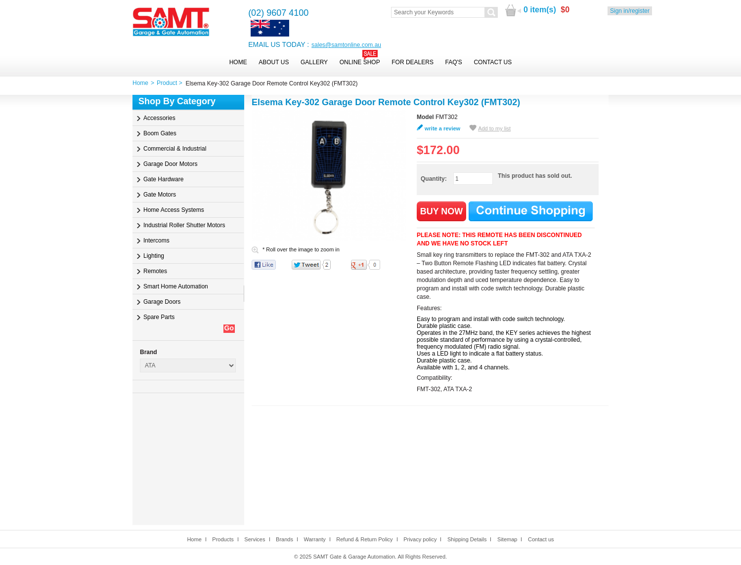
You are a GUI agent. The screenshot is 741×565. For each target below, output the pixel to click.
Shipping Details (467, 539)
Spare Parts (158, 317)
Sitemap (507, 539)
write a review (442, 128)
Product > (171, 83)
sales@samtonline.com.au (346, 44)
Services (254, 539)
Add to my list (494, 128)
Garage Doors (161, 301)
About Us (274, 62)
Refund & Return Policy (364, 539)
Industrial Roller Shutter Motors (184, 225)
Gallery (314, 62)
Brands (284, 539)
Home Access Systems (173, 209)
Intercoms (156, 240)
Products (222, 539)
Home (238, 62)
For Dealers (413, 62)
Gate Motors (159, 194)
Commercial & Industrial (174, 148)
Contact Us (493, 62)
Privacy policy (419, 539)
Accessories (159, 118)
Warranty (314, 539)
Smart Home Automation (175, 286)
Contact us (541, 539)
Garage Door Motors (170, 164)
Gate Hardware (163, 179)
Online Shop (360, 62)
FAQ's (453, 62)
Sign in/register (630, 10)
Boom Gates (159, 133)
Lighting (153, 255)
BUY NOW (441, 211)
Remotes (155, 271)
